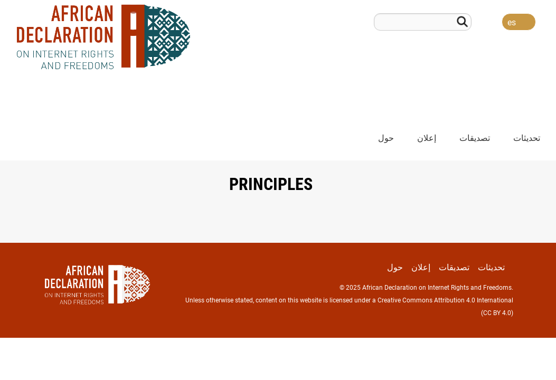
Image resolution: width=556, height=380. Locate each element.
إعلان (426, 138)
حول (386, 138)
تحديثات (526, 138)
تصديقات (474, 138)
